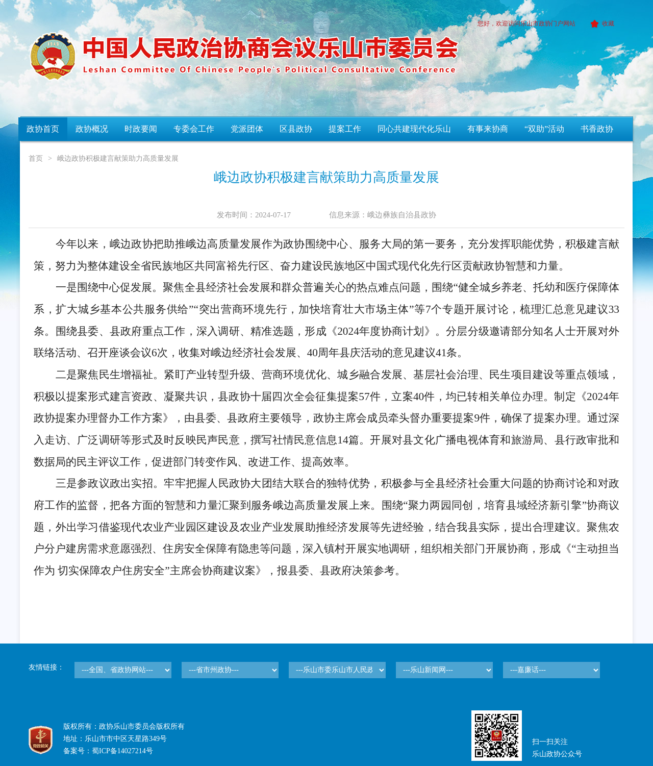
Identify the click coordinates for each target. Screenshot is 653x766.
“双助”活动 (544, 129)
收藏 (600, 23)
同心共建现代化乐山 (414, 129)
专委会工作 (193, 129)
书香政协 (597, 129)
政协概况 (92, 129)
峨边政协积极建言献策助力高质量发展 (118, 158)
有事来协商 (487, 129)
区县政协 (296, 129)
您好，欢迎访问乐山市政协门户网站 (526, 23)
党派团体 (247, 129)
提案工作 (345, 129)
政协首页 (43, 129)
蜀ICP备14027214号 (122, 751)
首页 (36, 158)
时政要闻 (140, 129)
